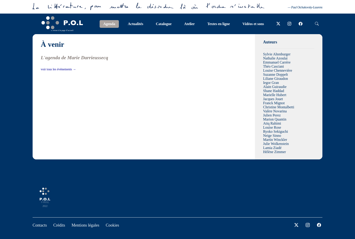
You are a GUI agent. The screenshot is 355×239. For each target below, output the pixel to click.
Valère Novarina (275, 111)
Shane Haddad (273, 91)
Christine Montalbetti (278, 107)
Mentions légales (85, 225)
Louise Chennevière (277, 70)
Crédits (59, 225)
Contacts (40, 225)
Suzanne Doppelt (275, 74)
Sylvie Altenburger (276, 54)
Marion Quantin (274, 119)
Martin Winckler (275, 140)
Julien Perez (272, 115)
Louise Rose (272, 127)
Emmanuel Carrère (276, 62)
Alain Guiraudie (275, 87)
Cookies (112, 225)
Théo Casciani (273, 66)
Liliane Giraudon (275, 78)
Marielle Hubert (274, 95)
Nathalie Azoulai (275, 58)
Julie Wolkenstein (276, 144)
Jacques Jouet (273, 99)
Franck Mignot (274, 103)
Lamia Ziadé (272, 148)
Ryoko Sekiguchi (275, 131)
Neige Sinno (272, 135)
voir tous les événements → (58, 69)
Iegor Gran (271, 83)
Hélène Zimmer (274, 152)
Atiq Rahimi (272, 123)
